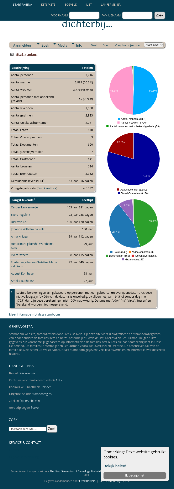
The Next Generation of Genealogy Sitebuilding (77, 471)
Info (79, 45)
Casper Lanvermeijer (25, 207)
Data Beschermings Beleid (114, 481)
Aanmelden (22, 45)
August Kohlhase (22, 273)
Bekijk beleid (115, 465)
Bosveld (70, 4)
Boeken (35, 408)
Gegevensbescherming (24, 457)
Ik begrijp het (134, 475)
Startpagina (22, 4)
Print (106, 45)
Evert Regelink (20, 215)
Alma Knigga (19, 236)
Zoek (45, 45)
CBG (59, 380)
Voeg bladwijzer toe (127, 45)
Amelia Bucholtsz (22, 281)
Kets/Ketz (48, 4)
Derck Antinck (47, 188)
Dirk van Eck (19, 222)
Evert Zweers (19, 255)
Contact (14, 450)
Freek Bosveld (87, 481)
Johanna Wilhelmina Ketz (28, 229)
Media (62, 45)
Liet (89, 4)
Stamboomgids (42, 394)
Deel (93, 45)
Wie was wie (27, 373)
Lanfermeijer (111, 4)
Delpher (46, 387)
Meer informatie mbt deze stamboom (34, 314)
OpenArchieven (30, 401)
